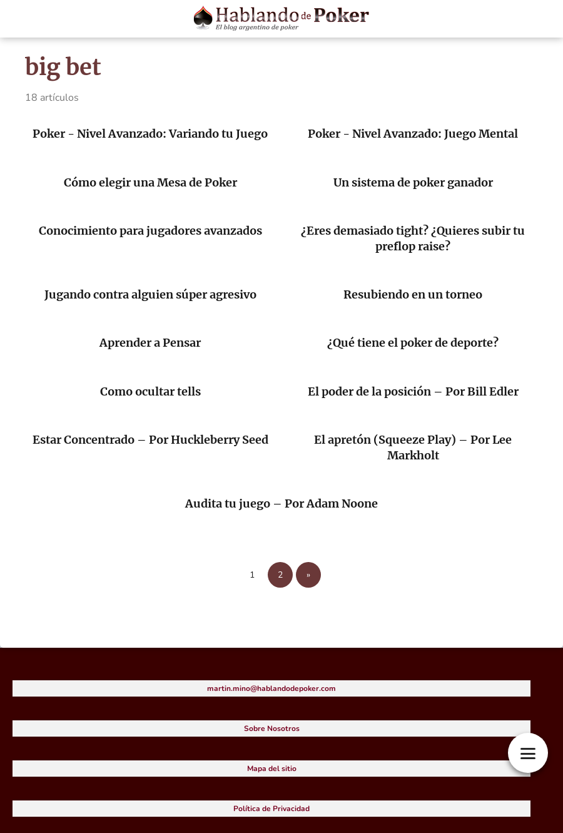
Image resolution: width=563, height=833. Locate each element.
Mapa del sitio (272, 769)
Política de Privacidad (271, 809)
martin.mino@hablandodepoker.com (271, 688)
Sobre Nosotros (272, 728)
